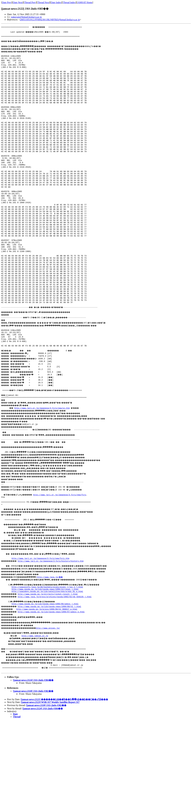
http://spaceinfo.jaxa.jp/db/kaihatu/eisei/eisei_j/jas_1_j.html (47, 654)
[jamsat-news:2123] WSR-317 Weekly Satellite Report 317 (50, 772)
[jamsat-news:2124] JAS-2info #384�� (33, 750)
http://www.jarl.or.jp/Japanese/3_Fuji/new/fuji (63, 556)
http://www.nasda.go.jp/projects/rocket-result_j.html (51, 661)
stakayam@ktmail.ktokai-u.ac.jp (26, 17)
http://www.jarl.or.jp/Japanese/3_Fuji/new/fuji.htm (40, 624)
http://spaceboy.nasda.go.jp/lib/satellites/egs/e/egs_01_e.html (47, 659)
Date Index (56, 2)
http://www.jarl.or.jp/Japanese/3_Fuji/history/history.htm (54, 626)
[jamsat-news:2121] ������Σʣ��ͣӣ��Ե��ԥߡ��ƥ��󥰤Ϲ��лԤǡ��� (64, 770)
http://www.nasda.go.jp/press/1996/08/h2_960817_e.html (49, 677)
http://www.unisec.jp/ (55, 696)
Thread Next (43, 2)
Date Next (18, 2)
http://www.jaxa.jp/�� (57, 643)
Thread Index (69, 2)
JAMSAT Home (84, 2)
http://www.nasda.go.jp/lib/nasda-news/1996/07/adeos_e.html (54, 680)
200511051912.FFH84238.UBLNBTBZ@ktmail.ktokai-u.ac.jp (50, 19)
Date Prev (6, 2)
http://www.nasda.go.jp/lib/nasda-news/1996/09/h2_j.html (52, 675)
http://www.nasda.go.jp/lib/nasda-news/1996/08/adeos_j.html (45, 672)
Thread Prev (30, 2)
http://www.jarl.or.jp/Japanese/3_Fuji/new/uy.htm (42, 467)
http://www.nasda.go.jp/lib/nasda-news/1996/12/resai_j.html (45, 656)
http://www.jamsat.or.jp (35, 705)
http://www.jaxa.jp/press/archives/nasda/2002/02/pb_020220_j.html (58, 664)
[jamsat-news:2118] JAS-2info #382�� (33, 761)
